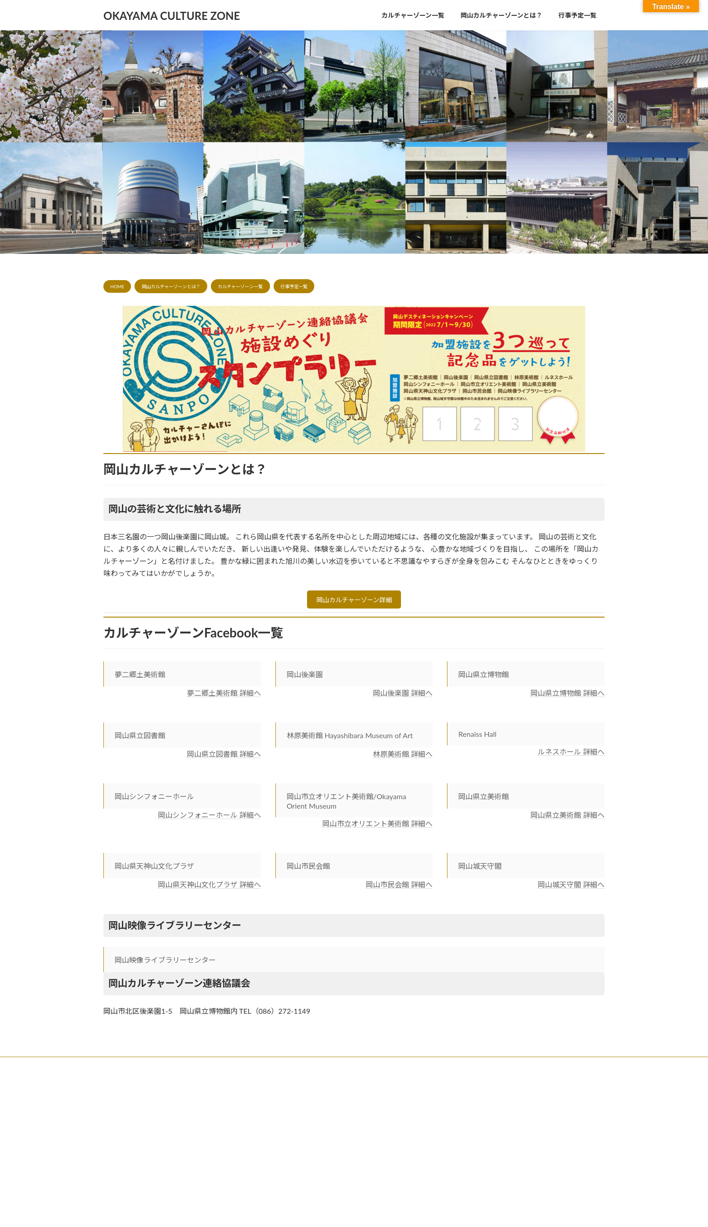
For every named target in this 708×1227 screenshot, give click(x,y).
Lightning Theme (354, 1088)
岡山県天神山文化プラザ (154, 869)
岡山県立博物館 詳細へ (568, 695)
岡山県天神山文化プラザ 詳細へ (209, 887)
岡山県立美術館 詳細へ (568, 817)
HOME (117, 286)
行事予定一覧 (293, 286)
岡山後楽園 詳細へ (403, 695)
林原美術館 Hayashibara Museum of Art (350, 738)
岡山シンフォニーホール (154, 799)
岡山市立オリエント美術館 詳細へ (377, 826)
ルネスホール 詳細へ (571, 754)
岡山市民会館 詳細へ (399, 887)
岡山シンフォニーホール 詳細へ (209, 817)
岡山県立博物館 (483, 677)
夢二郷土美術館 (140, 677)
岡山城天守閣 (480, 869)
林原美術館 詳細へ (403, 756)
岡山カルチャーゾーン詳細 (354, 601)
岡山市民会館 (308, 869)
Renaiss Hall (477, 736)
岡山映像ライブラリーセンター (165, 962)
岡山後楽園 (305, 677)
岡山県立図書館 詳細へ (224, 756)
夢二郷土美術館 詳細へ (224, 695)
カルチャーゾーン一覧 (240, 286)
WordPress (314, 1088)
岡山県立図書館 (140, 738)
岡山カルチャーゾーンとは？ (171, 286)
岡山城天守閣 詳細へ (571, 887)
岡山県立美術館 (483, 799)
